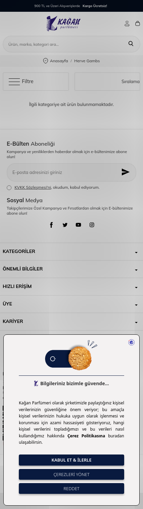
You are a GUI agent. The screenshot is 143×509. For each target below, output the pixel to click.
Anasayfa (55, 61)
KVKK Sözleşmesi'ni (32, 187)
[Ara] (131, 44)
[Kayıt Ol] (126, 172)
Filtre (21, 81)
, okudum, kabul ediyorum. (53, 187)
